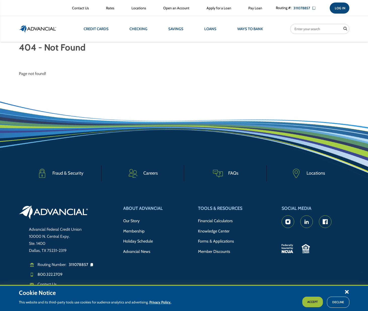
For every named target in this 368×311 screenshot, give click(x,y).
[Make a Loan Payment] (254, 8)
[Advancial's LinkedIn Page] (306, 221)
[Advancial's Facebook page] (325, 221)
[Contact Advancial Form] (79, 8)
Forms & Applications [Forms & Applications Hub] (216, 241)
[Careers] (142, 173)
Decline (338, 302)
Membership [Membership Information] (134, 231)
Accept (312, 302)
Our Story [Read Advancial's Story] (131, 220)
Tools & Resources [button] (220, 208)
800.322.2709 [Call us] (50, 274)
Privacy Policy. (160, 302)
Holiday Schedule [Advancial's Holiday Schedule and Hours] (138, 241)
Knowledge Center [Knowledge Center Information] (213, 231)
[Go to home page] (53, 213)
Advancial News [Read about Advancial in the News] (136, 251)
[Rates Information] (109, 8)
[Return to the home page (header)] (38, 29)
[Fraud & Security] (60, 173)
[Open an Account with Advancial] (175, 8)
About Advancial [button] (143, 208)
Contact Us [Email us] (47, 284)
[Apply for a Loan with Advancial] (218, 8)
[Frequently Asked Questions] (225, 173)
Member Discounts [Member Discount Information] (214, 251)
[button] (346, 291)
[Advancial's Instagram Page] (288, 221)
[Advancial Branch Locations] (137, 8)
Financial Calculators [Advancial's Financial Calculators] (215, 220)
